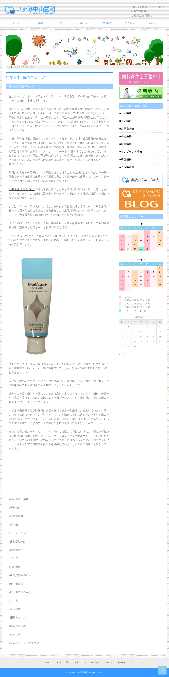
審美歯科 (126, 144)
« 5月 (122, 354)
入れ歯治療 (127, 167)
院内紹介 (107, 23)
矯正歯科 (126, 159)
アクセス (129, 23)
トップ (9, 67)
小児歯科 (126, 136)
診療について (84, 23)
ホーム (15, 23)
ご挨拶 (39, 23)
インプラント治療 (131, 151)
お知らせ (153, 23)
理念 (62, 23)
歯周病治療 (127, 128)
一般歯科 (126, 113)
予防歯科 (126, 121)
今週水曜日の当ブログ (22, 189)
